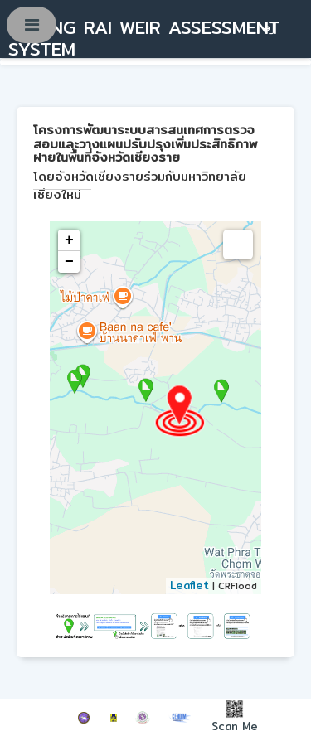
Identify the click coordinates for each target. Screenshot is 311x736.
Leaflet (189, 585)
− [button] (69, 262)
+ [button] (69, 240)
